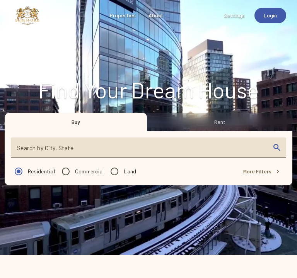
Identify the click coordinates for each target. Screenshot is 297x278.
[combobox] (141, 150)
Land (130, 171)
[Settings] (234, 15)
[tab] (76, 122)
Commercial (89, 171)
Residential (41, 171)
